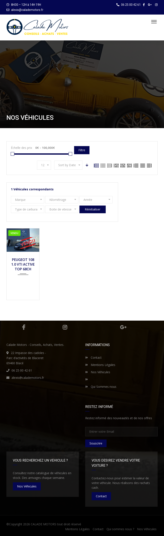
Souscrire (95, 443)
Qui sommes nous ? (120, 529)
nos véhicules (27, 486)
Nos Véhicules (97, 372)
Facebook (23, 327)
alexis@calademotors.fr (27, 10)
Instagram (65, 327)
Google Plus (123, 327)
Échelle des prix (21, 148)
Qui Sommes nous (100, 387)
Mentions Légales (100, 365)
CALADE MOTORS (43, 524)
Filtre (81, 150)
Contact (93, 357)
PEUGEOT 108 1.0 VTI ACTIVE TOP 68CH (23, 264)
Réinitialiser (92, 209)
